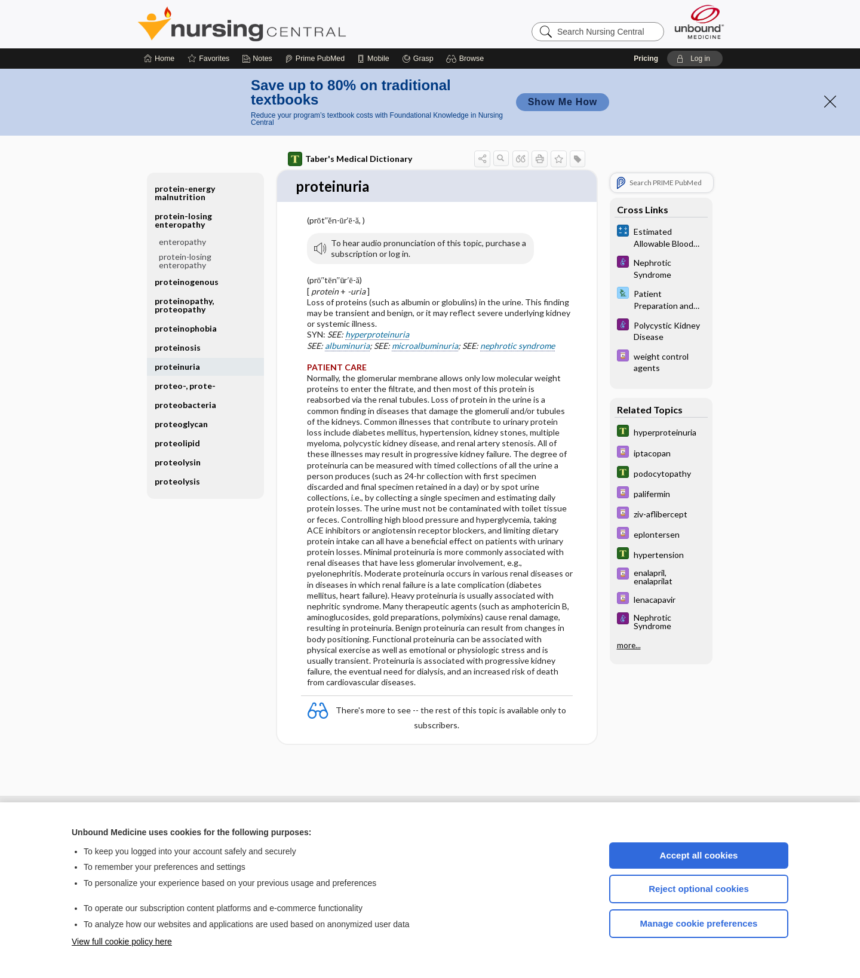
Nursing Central (286, 24)
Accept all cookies (699, 855)
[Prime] (315, 58)
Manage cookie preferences (699, 923)
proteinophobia (186, 328)
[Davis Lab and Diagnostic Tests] (661, 298)
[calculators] (661, 236)
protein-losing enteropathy (183, 220)
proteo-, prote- (185, 386)
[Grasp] (418, 58)
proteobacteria (185, 405)
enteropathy (182, 242)
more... (629, 644)
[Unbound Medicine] (699, 22)
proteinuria (177, 366)
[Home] (159, 58)
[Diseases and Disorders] (661, 267)
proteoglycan (181, 424)
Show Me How (562, 102)
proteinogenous (187, 282)
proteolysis (177, 481)
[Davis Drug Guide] (661, 361)
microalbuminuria (425, 346)
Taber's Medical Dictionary (350, 159)
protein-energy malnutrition (185, 192)
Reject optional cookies (699, 889)
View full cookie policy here (122, 941)
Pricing (646, 58)
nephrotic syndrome (517, 346)
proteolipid (177, 443)
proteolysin (178, 462)
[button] (466, 58)
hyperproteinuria (377, 335)
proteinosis (178, 347)
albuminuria (347, 346)
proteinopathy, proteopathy (184, 305)
